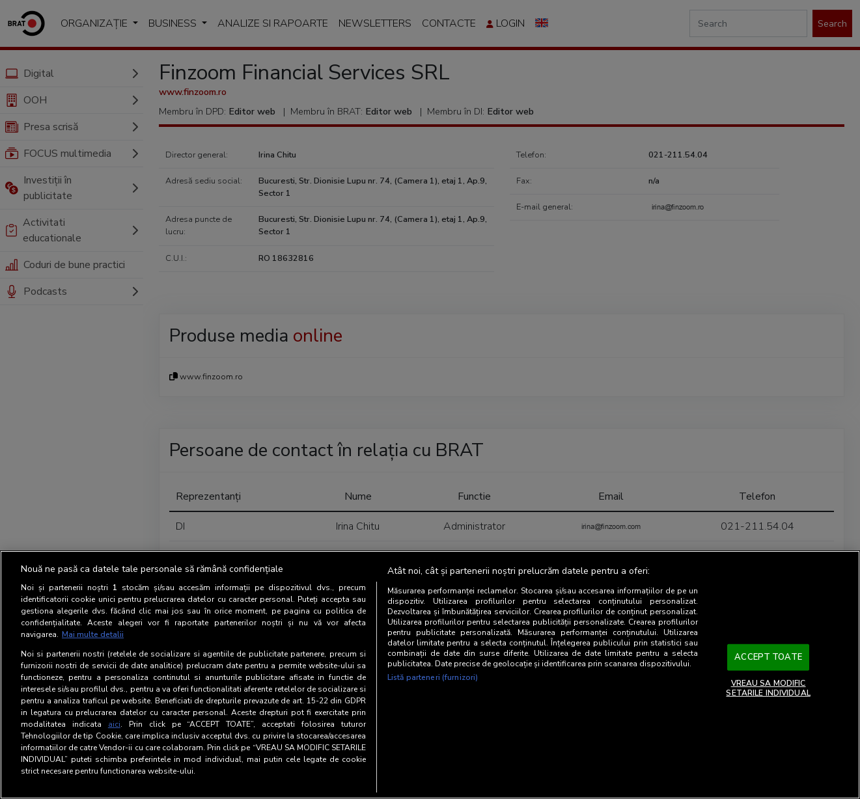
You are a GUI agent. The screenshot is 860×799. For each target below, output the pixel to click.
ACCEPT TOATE (768, 657)
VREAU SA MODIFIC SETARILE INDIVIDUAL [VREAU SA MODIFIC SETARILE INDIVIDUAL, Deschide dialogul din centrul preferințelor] (768, 687)
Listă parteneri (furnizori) (432, 677)
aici (114, 724)
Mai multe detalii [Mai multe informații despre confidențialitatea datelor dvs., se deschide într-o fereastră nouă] (93, 634)
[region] (430, 674)
